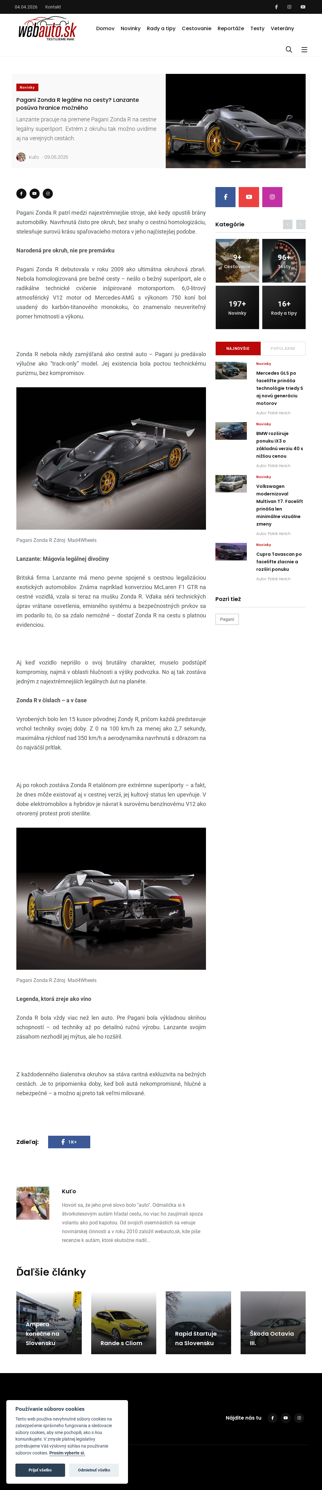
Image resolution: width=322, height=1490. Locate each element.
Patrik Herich (279, 413)
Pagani (227, 619)
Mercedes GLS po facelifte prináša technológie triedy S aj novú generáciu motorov (279, 388)
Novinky (131, 28)
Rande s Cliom (121, 1343)
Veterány (282, 28)
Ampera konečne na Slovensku (42, 1333)
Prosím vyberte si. (67, 1453)
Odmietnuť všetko (94, 1470)
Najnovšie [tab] (238, 348)
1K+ (69, 1142)
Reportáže (231, 28)
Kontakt (53, 6)
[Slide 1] (236, 161)
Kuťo (27, 157)
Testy (257, 28)
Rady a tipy (161, 28)
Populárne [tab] (283, 348)
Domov (105, 28)
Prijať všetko (40, 1470)
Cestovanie (196, 28)
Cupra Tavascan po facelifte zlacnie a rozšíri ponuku (279, 561)
